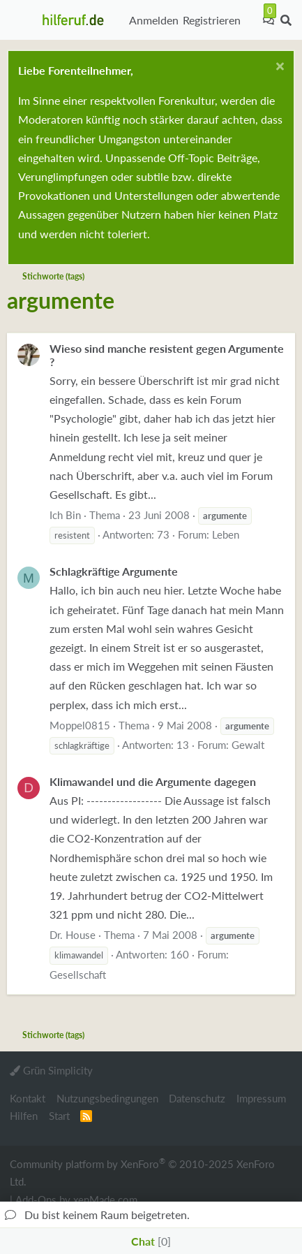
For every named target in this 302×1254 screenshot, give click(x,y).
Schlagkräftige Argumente (114, 571)
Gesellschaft (78, 974)
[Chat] (268, 20)
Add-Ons (35, 1199)
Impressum (261, 1098)
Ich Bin (65, 515)
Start (59, 1115)
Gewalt (248, 744)
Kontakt (27, 1098)
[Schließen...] (278, 68)
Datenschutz (197, 1098)
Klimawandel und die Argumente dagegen (153, 781)
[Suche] (285, 20)
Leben (225, 534)
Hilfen (24, 1115)
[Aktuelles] (252, 20)
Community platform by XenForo (142, 1172)
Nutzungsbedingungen (107, 1098)
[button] (21, 20)
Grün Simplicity (51, 1070)
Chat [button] (151, 1241)
